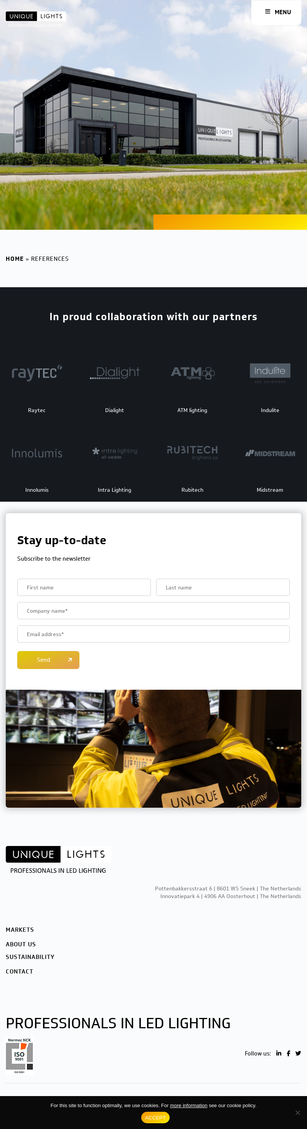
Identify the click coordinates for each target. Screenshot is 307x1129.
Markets (20, 930)
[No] (297, 1112)
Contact (19, 971)
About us (21, 944)
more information (189, 1105)
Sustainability (30, 957)
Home (15, 259)
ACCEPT (155, 1118)
